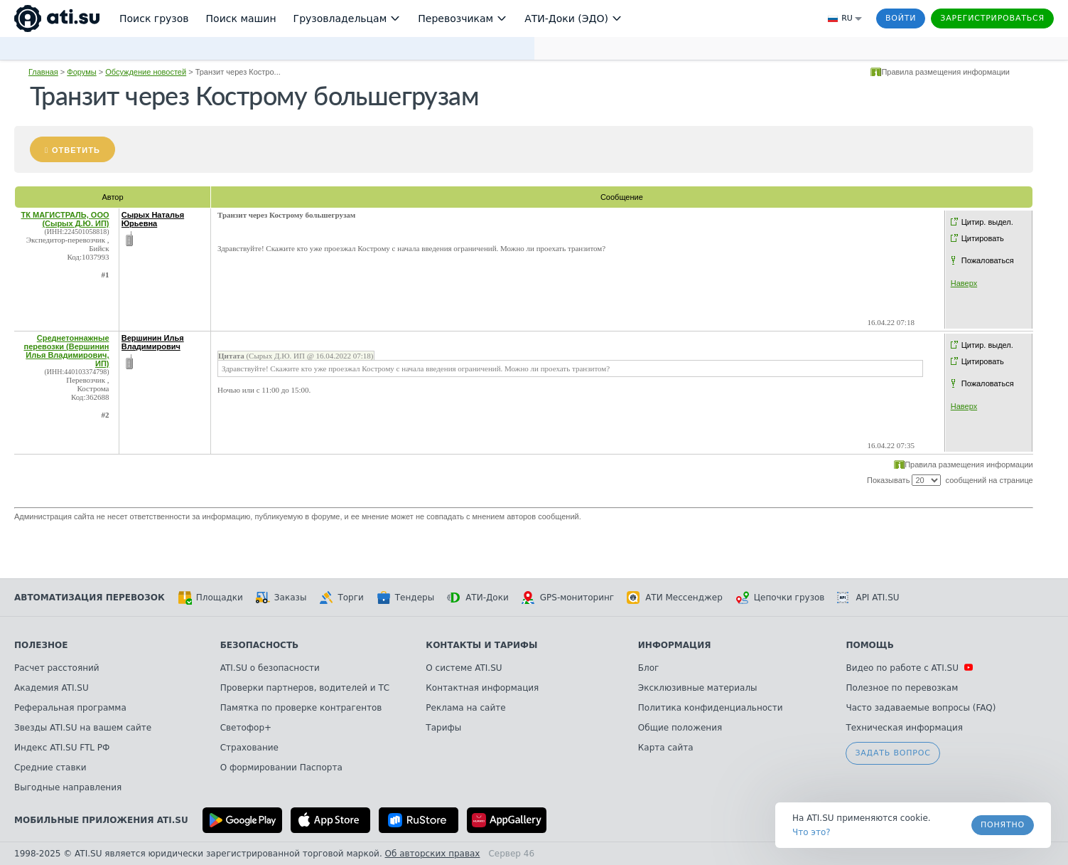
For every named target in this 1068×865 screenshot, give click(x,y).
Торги (341, 597)
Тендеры (405, 597)
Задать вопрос (892, 753)
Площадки (210, 597)
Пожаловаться (987, 260)
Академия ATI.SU (51, 688)
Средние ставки (50, 768)
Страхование (249, 748)
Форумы (81, 72)
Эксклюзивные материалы (697, 688)
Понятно (1003, 824)
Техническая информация (904, 728)
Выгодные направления (68, 787)
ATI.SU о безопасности (270, 668)
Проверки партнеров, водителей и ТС (304, 688)
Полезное (41, 645)
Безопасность (259, 645)
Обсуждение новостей (145, 72)
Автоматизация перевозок (89, 598)
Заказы (281, 597)
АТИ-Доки (478, 598)
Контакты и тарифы (481, 645)
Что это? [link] (811, 832)
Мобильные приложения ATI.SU (101, 820)
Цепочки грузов (780, 597)
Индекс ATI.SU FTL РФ (61, 748)
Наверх (964, 283)
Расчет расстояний (56, 668)
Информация (674, 645)
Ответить (76, 150)
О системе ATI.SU (464, 668)
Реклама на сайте (465, 708)
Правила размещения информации (945, 72)
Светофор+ (245, 728)
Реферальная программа (70, 708)
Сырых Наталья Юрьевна (153, 219)
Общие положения (680, 728)
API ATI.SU (868, 597)
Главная (43, 72)
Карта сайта (666, 748)
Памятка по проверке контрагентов (301, 708)
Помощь (869, 645)
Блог (648, 668)
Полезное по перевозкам (902, 688)
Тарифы (443, 728)
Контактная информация (482, 688)
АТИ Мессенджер (675, 597)
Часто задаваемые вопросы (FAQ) (921, 708)
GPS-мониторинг (568, 597)
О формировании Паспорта (281, 768)
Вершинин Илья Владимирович (153, 342)
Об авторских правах (432, 854)
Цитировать (982, 238)
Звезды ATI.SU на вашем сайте (82, 728)
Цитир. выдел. (987, 222)
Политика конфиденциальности (710, 708)
